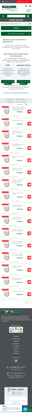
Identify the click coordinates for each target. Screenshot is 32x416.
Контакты (16, 353)
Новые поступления (18, 394)
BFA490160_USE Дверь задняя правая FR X (17, 169)
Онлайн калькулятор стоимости (9, 82)
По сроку (23, 102)
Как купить (16, 343)
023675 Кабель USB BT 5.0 (18, 120)
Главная (16, 336)
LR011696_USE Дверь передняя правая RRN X (17, 230)
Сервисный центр (23, 1)
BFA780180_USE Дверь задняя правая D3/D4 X (17, 254)
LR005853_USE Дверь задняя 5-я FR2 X (17, 266)
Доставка (16, 346)
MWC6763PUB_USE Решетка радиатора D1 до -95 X (18, 133)
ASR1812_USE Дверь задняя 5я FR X (18, 157)
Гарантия (16, 348)
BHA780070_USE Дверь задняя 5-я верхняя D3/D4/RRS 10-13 (17, 181)
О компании (16, 339)
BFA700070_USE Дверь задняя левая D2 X (17, 218)
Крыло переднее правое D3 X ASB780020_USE (18, 145)
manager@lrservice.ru (14, 10)
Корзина (30, 6)
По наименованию (20, 99)
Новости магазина (18, 392)
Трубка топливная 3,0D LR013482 (17, 193)
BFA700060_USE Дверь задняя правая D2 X (17, 205)
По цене (18, 102)
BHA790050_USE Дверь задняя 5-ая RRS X (17, 279)
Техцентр (16, 341)
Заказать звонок (29, 10)
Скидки (16, 351)
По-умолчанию (10, 99)
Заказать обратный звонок (16, 369)
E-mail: (17, 373)
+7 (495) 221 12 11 (11, 9)
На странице (19, 104)
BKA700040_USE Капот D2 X (18, 291)
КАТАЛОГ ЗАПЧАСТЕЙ (16, 20)
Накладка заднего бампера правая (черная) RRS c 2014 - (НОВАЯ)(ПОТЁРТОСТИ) (18, 108)
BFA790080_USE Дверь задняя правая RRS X (17, 242)
